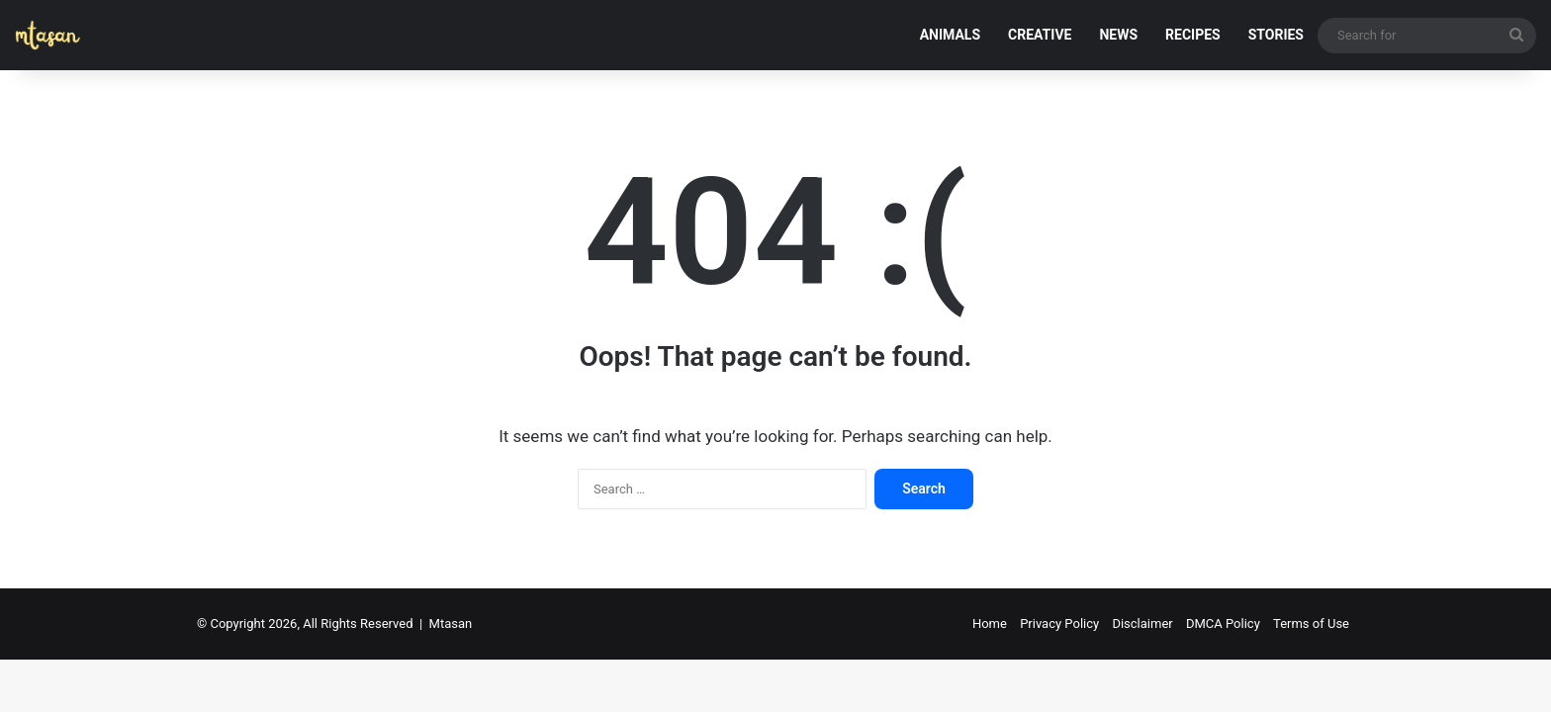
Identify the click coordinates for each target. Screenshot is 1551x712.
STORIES (1276, 35)
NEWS (1118, 35)
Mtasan (451, 623)
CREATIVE (1039, 35)
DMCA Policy (1223, 623)
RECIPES (1193, 35)
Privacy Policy (1059, 623)
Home (989, 623)
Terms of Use (1311, 623)
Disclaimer (1142, 623)
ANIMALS (950, 35)
